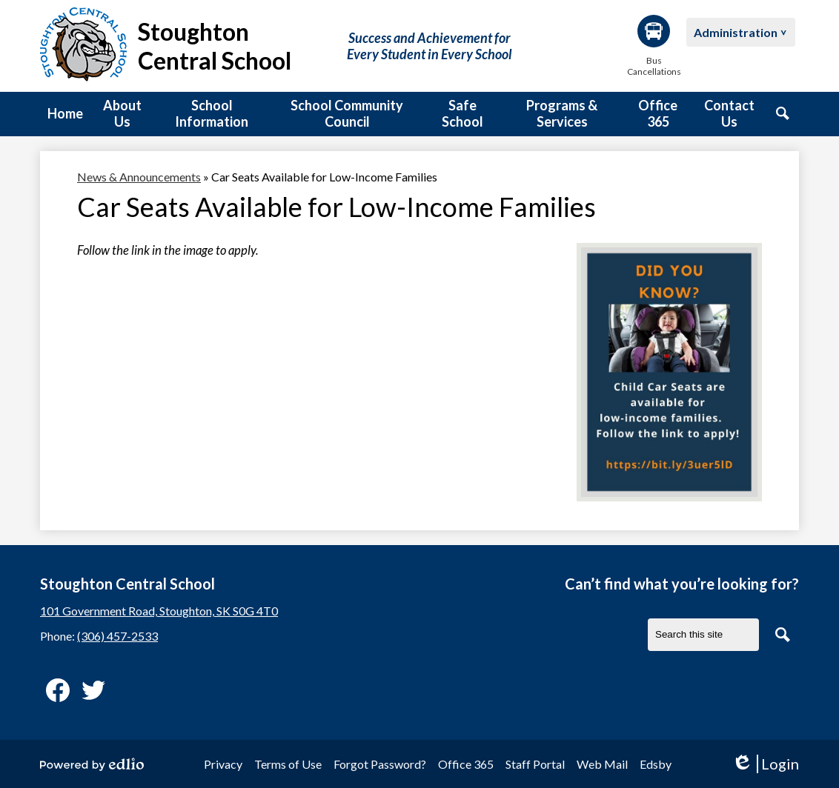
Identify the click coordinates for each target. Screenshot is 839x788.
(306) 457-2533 (117, 636)
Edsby (655, 764)
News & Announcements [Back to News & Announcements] (139, 177)
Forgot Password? (380, 764)
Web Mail (602, 764)
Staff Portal (535, 764)
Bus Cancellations (653, 46)
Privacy (223, 764)
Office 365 (466, 764)
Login (765, 764)
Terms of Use (288, 764)
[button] (121, 114)
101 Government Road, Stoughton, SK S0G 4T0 (159, 611)
